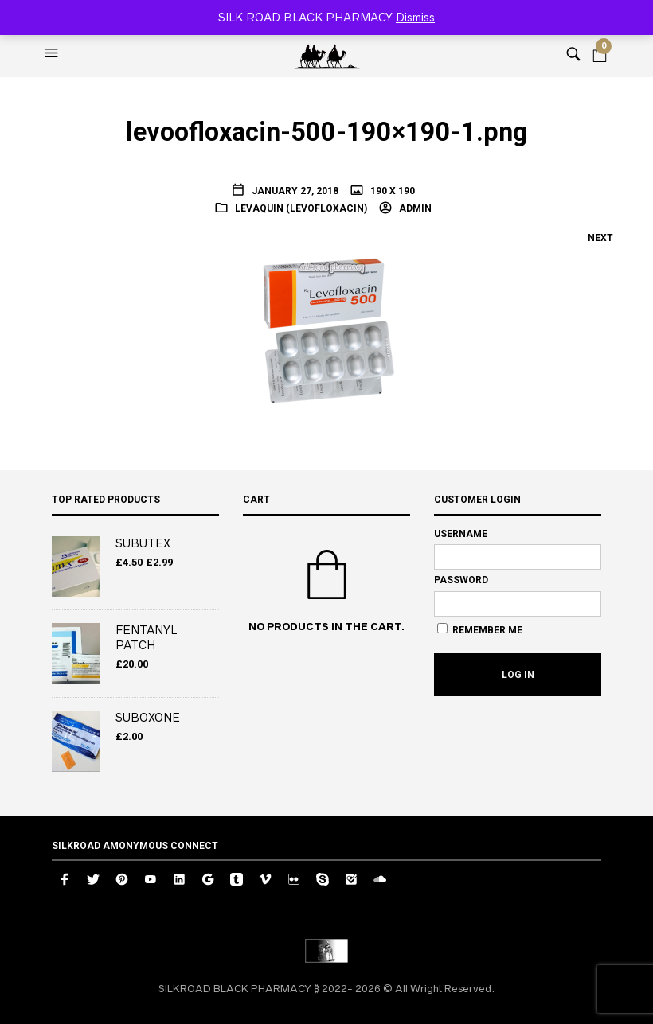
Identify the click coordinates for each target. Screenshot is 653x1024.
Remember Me (479, 629)
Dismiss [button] (415, 17)
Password (461, 580)
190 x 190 (391, 191)
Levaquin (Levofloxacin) (301, 208)
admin (414, 208)
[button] (53, 53)
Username (460, 533)
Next (600, 237)
